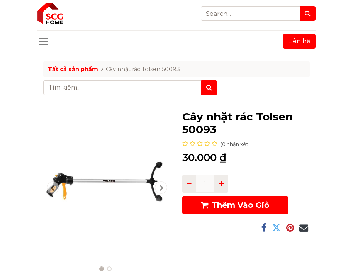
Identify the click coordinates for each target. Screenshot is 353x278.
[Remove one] (189, 184)
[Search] (308, 13)
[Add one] (221, 184)
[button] (53, 188)
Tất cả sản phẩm (73, 69)
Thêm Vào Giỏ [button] (235, 205)
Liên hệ (299, 41)
